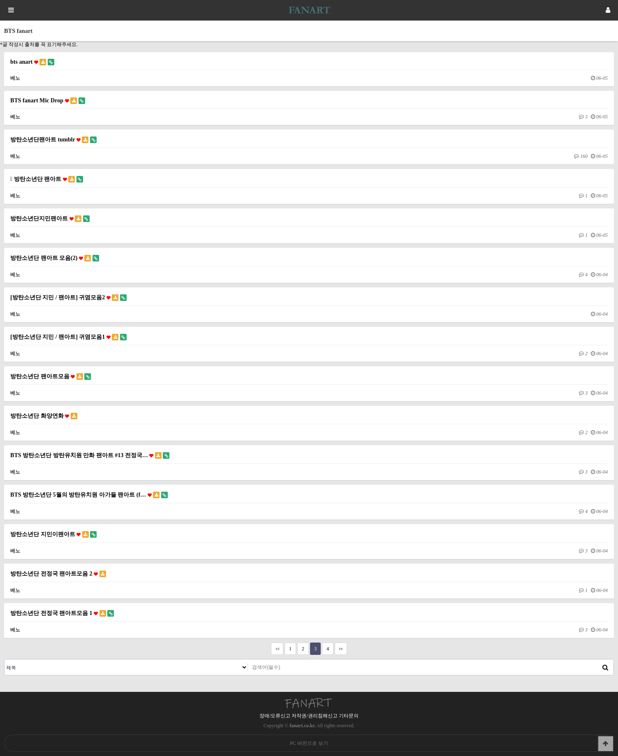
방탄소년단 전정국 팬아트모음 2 (58, 573)
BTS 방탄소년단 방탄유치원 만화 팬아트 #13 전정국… (89, 455)
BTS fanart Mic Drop (47, 100)
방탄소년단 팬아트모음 (50, 376)
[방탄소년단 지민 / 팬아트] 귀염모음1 (68, 336)
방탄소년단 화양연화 (43, 415)
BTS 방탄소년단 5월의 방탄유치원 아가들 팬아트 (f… (89, 494)
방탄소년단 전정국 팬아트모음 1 (62, 613)
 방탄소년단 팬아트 (46, 179)
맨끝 (341, 649)
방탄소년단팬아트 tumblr (53, 139)
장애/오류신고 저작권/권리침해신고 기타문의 (309, 715)
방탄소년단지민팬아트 (50, 218)
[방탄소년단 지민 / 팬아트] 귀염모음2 (68, 297)
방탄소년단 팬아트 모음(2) (54, 257)
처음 (277, 649)
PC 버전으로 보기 (309, 743)
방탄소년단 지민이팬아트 (53, 534)
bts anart (32, 61)
